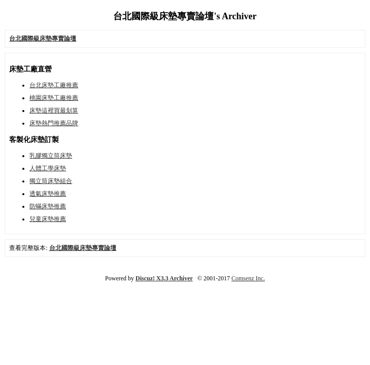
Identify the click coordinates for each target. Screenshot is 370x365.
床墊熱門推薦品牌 (53, 123)
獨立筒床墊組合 (50, 181)
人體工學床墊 (47, 168)
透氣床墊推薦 (47, 193)
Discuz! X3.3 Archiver (164, 278)
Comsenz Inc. (248, 278)
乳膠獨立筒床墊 (50, 155)
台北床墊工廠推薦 (53, 85)
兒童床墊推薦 (47, 219)
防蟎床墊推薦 (47, 206)
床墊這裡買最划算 (53, 110)
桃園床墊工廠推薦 (53, 97)
